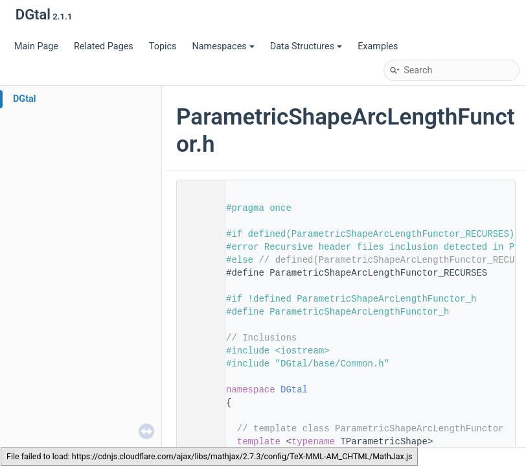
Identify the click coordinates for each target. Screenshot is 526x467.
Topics (163, 46)
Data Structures (306, 46)
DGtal (24, 98)
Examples (378, 46)
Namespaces (223, 46)
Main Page (36, 46)
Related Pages (103, 46)
